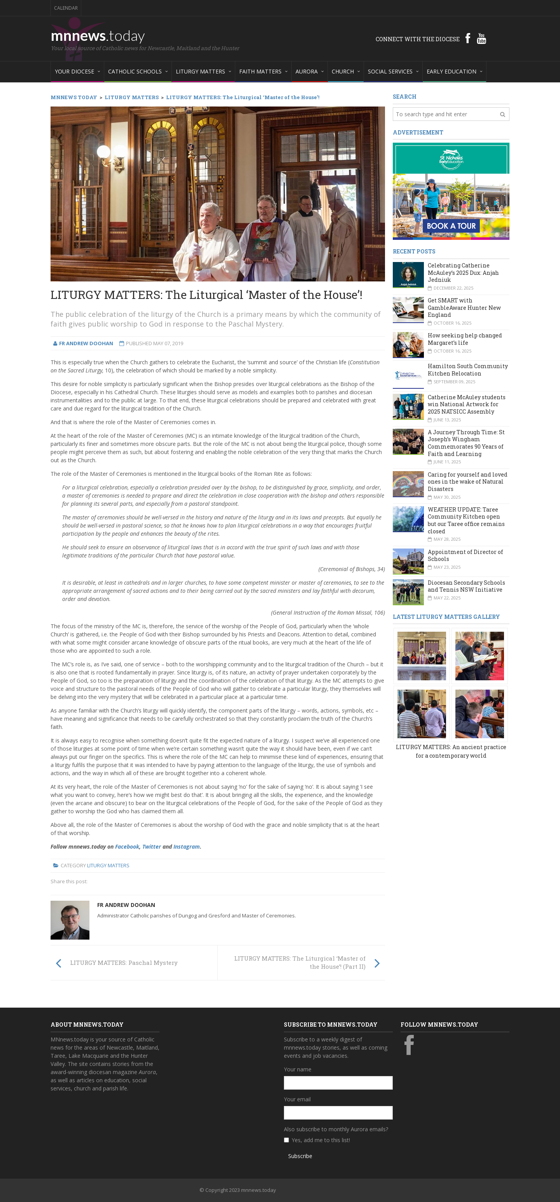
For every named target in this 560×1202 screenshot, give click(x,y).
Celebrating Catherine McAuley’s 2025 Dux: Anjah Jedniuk (463, 272)
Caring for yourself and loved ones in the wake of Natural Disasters (468, 482)
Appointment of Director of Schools (465, 555)
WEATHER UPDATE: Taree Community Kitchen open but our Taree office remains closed (466, 520)
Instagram (186, 846)
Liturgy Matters (108, 865)
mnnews (98, 35)
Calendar (66, 8)
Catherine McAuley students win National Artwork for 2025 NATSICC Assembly (467, 404)
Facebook (127, 846)
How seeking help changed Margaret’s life (465, 339)
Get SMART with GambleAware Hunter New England (464, 307)
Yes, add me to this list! (321, 1140)
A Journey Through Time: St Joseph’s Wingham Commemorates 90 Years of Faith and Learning (466, 443)
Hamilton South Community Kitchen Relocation (468, 369)
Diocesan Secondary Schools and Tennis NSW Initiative (466, 586)
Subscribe (300, 1156)
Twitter (151, 846)
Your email (297, 1099)
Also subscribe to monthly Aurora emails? (336, 1129)
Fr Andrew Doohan (126, 904)
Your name (298, 1069)
